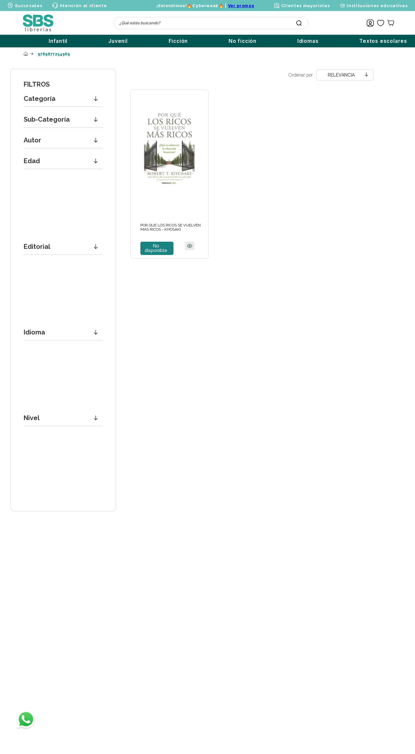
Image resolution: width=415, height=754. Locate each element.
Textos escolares (383, 41)
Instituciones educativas (377, 5)
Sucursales (28, 5)
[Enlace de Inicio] (25, 54)
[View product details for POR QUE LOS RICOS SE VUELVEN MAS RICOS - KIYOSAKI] (169, 174)
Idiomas (308, 41)
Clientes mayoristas (305, 5)
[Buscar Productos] (299, 23)
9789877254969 (54, 54)
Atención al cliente (83, 5)
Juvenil (118, 41)
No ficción (242, 41)
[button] (63, 99)
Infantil (58, 41)
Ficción (178, 41)
